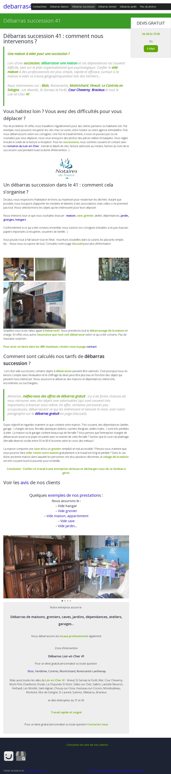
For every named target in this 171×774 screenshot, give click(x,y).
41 (28, 94)
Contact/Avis (40, 6)
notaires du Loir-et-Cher (23, 146)
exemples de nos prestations (74, 495)
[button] (62, 601)
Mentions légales (133, 770)
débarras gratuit (47, 413)
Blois (31, 671)
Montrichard (79, 85)
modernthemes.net (35, 770)
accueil (78, 244)
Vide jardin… (67, 526)
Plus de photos (148, 6)
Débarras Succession (83, 6)
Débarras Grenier (107, 6)
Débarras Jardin (128, 6)
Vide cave (67, 521)
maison (70, 215)
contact (92, 346)
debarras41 (19, 6)
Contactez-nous (97, 724)
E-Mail (151, 48)
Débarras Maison (59, 6)
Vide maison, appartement (67, 516)
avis (25, 482)
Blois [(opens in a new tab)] (45, 85)
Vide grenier (67, 511)
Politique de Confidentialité (104, 770)
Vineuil (95, 85)
